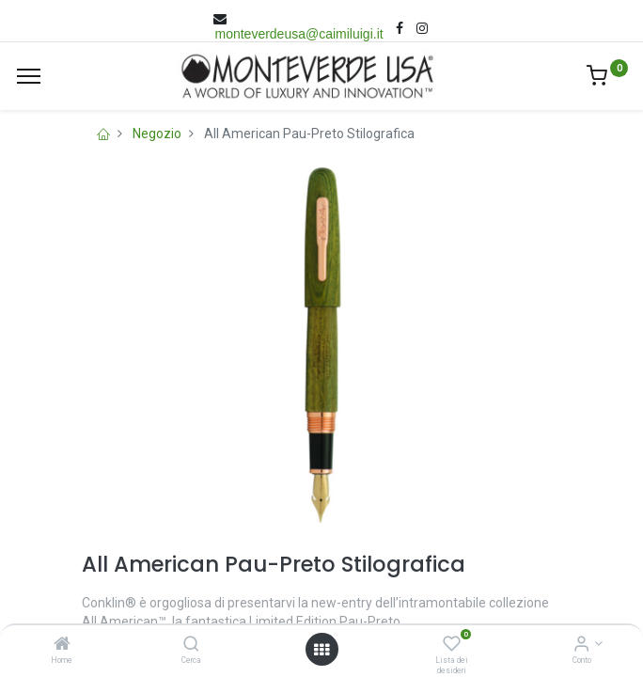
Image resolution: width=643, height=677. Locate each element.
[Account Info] (581, 645)
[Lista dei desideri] (452, 645)
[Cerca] (191, 645)
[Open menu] (321, 649)
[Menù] (28, 76)
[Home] (62, 645)
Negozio (157, 133)
